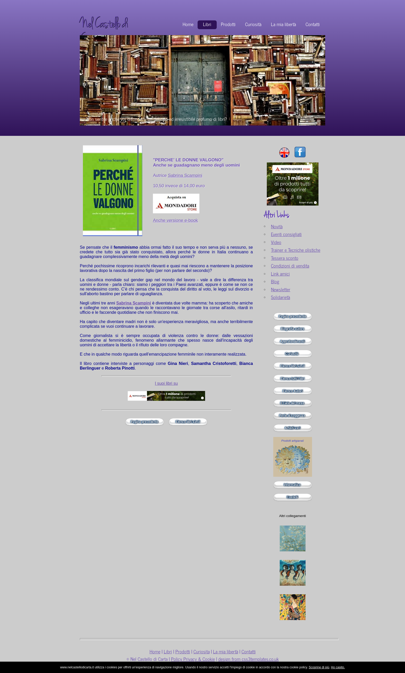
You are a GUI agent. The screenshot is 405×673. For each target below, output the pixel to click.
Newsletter (280, 289)
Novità (277, 226)
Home (188, 24)
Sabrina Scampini (185, 175)
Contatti (313, 24)
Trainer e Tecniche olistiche (295, 250)
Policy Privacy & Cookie (193, 659)
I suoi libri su (166, 383)
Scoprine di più (319, 667)
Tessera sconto (284, 258)
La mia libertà (283, 24)
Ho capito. (338, 667)
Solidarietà (280, 297)
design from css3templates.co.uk (248, 659)
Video (276, 242)
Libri (207, 24)
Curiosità (253, 24)
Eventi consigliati (286, 234)
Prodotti (228, 24)
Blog (275, 281)
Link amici (280, 273)
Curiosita (201, 651)
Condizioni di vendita (290, 265)
